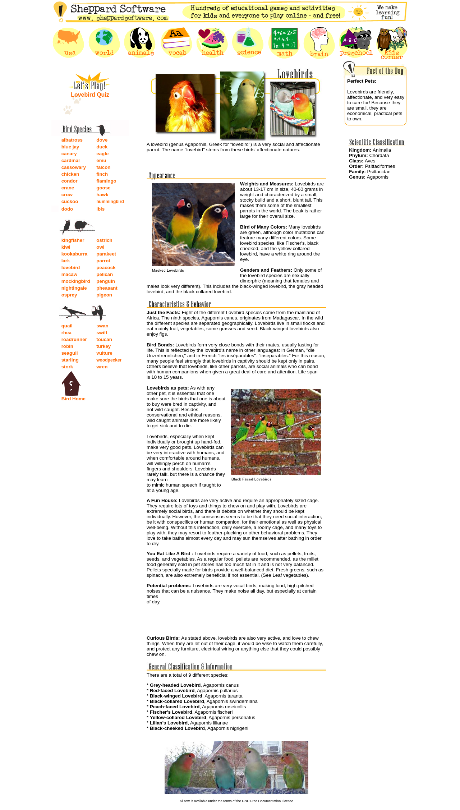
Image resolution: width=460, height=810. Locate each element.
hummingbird (110, 201)
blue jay (70, 146)
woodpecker (108, 360)
